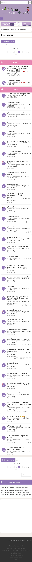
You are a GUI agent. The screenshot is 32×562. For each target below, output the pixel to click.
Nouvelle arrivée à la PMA (17, 329)
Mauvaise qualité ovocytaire (18, 373)
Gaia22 (23, 408)
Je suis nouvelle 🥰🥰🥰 (16, 416)
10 (25, 108)
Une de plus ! (12, 122)
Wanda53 (24, 365)
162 (21, 358)
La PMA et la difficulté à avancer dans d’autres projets (17, 266)
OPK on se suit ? (14, 237)
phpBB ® (20, 546)
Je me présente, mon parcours (19, 94)
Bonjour (11, 287)
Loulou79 (24, 353)
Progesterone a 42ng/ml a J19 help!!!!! (18, 436)
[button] (3, 52)
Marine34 (24, 165)
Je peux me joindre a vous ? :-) (19, 277)
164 (27, 358)
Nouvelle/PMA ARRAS (16, 320)
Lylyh (22, 439)
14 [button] (13, 52)
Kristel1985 (24, 258)
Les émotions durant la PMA (18, 339)
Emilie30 (23, 248)
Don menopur (13, 257)
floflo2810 (24, 375)
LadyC (23, 104)
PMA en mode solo (15, 426)
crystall (23, 133)
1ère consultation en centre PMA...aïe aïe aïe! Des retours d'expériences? (17, 298)
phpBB (14, 550)
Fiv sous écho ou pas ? (16, 113)
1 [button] (8, 52)
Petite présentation (15, 393)
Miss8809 (24, 115)
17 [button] (21, 52)
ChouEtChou (25, 229)
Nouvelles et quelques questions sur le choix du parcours (16, 195)
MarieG (23, 451)
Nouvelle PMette (14, 103)
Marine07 (24, 199)
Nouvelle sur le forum (16, 310)
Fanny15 (23, 176)
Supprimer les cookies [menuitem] (17, 540)
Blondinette (24, 123)
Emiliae (23, 331)
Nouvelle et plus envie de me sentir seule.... (18, 350)
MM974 (23, 153)
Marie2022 (24, 143)
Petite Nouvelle (13, 227)
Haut (30, 540)
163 (24, 358)
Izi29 (22, 394)
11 (28, 108)
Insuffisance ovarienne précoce (19, 383)
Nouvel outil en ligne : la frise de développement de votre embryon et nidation (18, 68)
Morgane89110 (25, 239)
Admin (23, 72)
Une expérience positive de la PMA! (18, 162)
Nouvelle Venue (13, 363)
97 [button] (29, 52)
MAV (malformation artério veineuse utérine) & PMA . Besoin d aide (19, 404)
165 (30, 358)
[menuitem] (12, 548)
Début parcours (13, 184)
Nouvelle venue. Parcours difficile (16, 173)
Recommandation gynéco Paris (19, 141)
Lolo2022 (24, 95)
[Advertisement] (16, 516)
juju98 (23, 269)
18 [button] (24, 52)
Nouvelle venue (13, 207)
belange (23, 186)
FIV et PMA (17, 75)
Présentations (7, 34)
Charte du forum (14, 81)
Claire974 (24, 385)
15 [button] (16, 52)
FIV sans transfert (14, 152)
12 (30, 108)
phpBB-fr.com (19, 555)
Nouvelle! (11, 132)
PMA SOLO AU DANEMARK (18, 247)
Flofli (22, 209)
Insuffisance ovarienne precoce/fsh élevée (15, 448)
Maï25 (23, 428)
